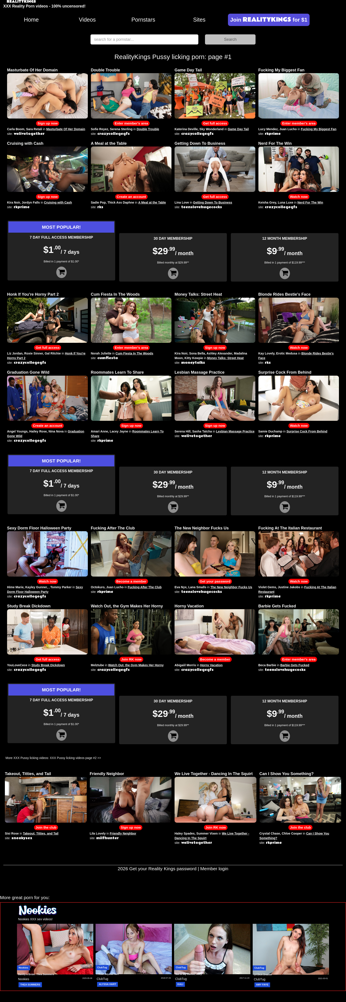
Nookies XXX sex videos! (35, 919)
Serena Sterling (121, 129)
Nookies (23, 967)
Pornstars (143, 20)
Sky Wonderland (211, 129)
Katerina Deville (186, 129)
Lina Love (182, 202)
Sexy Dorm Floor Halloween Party (39, 528)
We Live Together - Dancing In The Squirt (214, 774)
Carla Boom (15, 129)
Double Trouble (105, 70)
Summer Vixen (207, 833)
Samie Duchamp (270, 431)
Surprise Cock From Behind (285, 372)
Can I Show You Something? (287, 774)
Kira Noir (13, 202)
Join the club (46, 827)
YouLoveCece (17, 665)
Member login (214, 868)
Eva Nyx (180, 587)
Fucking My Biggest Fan (281, 70)
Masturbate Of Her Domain (32, 70)
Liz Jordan (15, 353)
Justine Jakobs (289, 587)
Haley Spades (185, 833)
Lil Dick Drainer (263, 974)
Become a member (131, 581)
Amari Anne (99, 431)
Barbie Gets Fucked (277, 606)
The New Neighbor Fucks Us (202, 528)
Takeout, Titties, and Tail (28, 774)
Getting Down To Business (200, 143)
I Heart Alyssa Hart (108, 974)
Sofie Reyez (99, 129)
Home (31, 20)
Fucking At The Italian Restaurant (290, 528)
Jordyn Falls (31, 202)
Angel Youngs (17, 431)
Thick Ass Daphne (120, 202)
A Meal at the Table (109, 143)
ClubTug (102, 967)
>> (99, 758)
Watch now (299, 197)
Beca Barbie (267, 665)
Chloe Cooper (292, 833)
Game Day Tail (188, 70)
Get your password (215, 581)
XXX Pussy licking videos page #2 (73, 758)
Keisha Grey (267, 202)
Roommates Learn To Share (117, 372)
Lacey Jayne (119, 431)
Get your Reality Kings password (163, 868)
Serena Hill (182, 431)
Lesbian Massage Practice (199, 372)
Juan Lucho (288, 129)
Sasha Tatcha (202, 431)
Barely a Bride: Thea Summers (36, 974)
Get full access (215, 123)
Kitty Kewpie (193, 358)
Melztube (97, 665)
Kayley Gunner (36, 587)
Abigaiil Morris (185, 665)
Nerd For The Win (275, 143)
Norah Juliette (101, 353)
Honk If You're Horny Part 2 (33, 294)
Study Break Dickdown (29, 606)
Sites (199, 20)
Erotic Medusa (286, 353)
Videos (87, 20)
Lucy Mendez (268, 129)
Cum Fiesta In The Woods (115, 294)
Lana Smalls (197, 587)
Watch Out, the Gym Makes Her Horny (127, 606)
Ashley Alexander (219, 353)
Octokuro (98, 587)
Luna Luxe (285, 202)
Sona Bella (197, 353)
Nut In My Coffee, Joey (188, 974)
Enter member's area (131, 123)
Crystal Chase (270, 833)
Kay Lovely (266, 353)
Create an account (131, 197)
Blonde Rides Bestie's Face (284, 294)
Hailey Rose (38, 431)
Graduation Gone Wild (28, 372)
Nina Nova (56, 431)
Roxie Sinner (33, 353)
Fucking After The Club (113, 528)
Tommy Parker (60, 587)
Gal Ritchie (53, 353)
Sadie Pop (98, 202)
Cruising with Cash (25, 143)
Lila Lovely (98, 833)
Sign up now (48, 123)
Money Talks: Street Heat (198, 294)
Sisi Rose (12, 833)
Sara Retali (34, 129)
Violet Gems (267, 587)
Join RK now (131, 659)
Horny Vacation (189, 606)
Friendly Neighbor (107, 774)
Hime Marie (15, 587)
